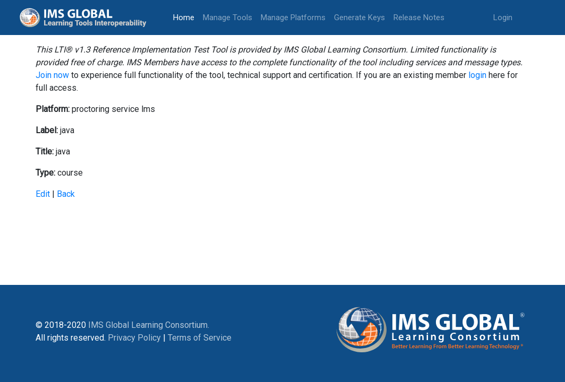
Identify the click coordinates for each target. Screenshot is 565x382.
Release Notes (418, 17)
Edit (43, 194)
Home (186, 16)
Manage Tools (227, 17)
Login (502, 17)
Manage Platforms (293, 17)
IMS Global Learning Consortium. (148, 325)
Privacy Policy (134, 338)
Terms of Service (200, 338)
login (477, 75)
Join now (52, 75)
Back (66, 194)
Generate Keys (359, 17)
